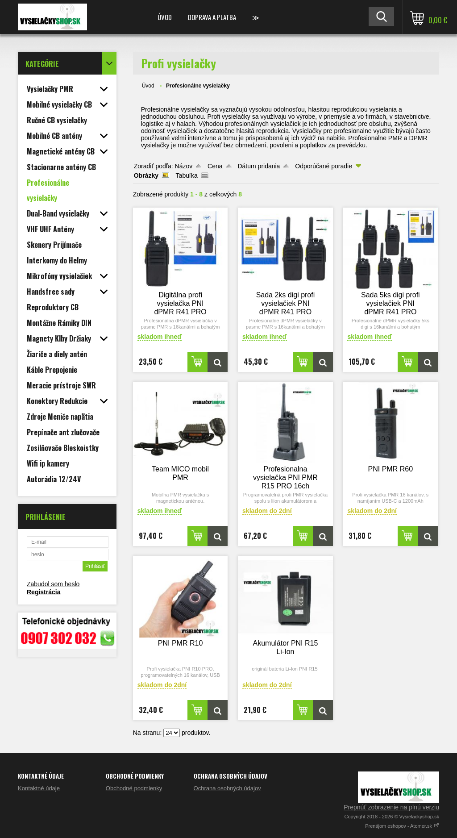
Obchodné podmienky (134, 788)
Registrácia (43, 592)
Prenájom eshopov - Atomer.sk (402, 826)
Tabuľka (187, 175)
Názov (184, 166)
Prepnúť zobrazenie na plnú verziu (391, 807)
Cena (215, 166)
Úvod (165, 17)
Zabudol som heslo (53, 584)
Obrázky (146, 175)
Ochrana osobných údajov (227, 788)
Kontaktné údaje (39, 788)
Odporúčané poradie (323, 166)
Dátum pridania (258, 166)
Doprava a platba (212, 17)
